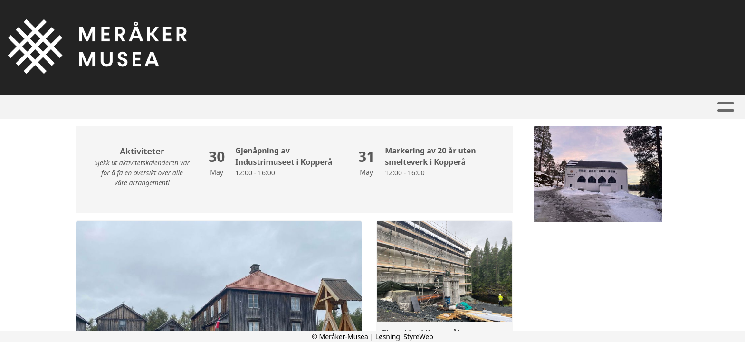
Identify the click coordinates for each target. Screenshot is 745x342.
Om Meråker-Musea (460, 107)
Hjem (191, 107)
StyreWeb (418, 336)
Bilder (395, 107)
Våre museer (336, 107)
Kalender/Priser (253, 107)
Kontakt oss (538, 107)
